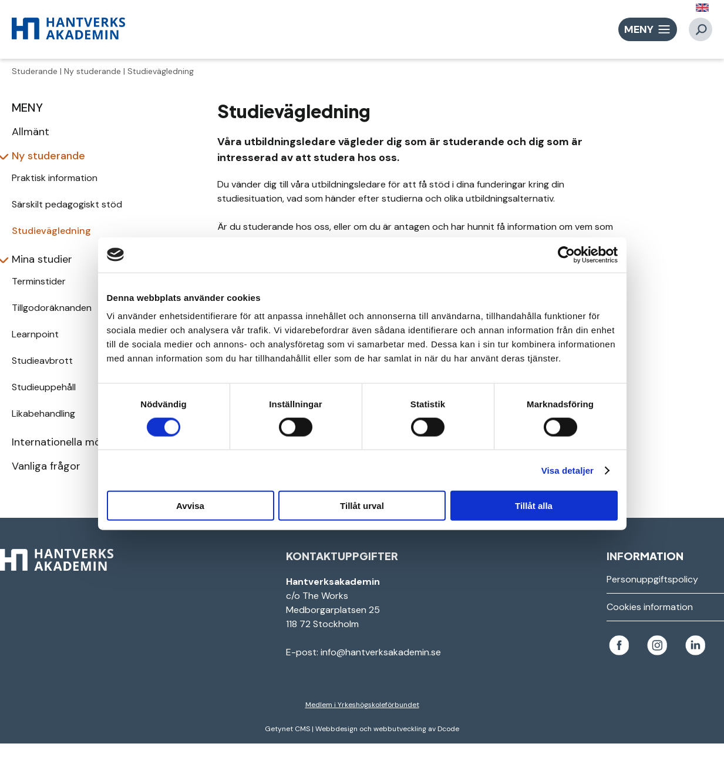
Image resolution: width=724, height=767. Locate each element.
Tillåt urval (362, 506)
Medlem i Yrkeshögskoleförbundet (362, 704)
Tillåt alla (534, 506)
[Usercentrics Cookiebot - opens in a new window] (566, 254)
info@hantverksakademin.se (381, 652)
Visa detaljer (567, 470)
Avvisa (190, 506)
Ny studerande (92, 71)
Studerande (35, 71)
